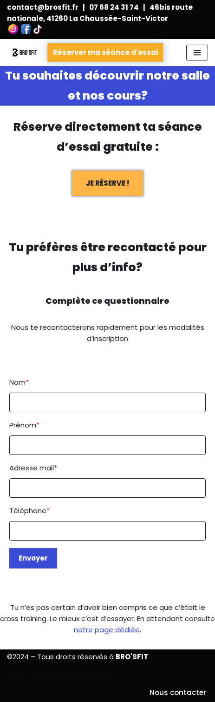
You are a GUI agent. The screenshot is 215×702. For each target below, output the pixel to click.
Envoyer (33, 558)
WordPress (94, 673)
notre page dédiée (107, 630)
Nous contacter (178, 692)
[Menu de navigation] (197, 52)
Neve (16, 673)
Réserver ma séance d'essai (105, 52)
